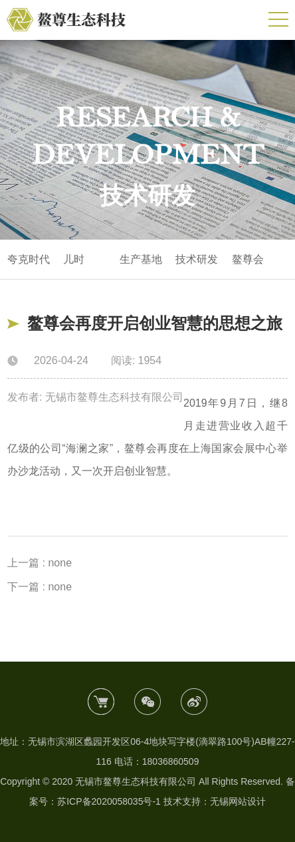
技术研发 (196, 259)
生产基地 (141, 259)
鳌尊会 (248, 259)
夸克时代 (28, 259)
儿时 (73, 259)
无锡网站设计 (238, 801)
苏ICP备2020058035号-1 (109, 801)
